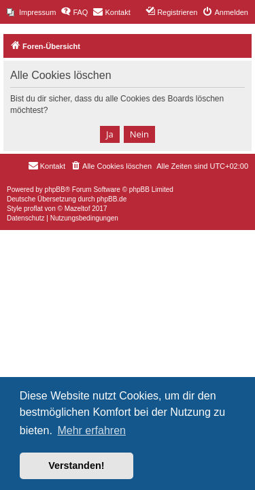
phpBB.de (111, 199)
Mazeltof (77, 208)
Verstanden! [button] (76, 465)
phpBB (55, 189)
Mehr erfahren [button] (91, 430)
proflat (33, 208)
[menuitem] (31, 12)
